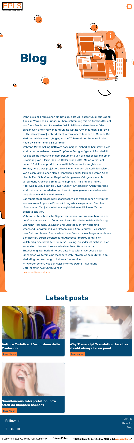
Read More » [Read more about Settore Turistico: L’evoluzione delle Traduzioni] (9, 354)
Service (128, 418)
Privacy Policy (60, 438)
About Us (126, 423)
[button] (129, 6)
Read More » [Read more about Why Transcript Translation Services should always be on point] (77, 354)
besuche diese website (36, 272)
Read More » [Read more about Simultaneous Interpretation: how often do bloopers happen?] (9, 411)
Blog (129, 427)
